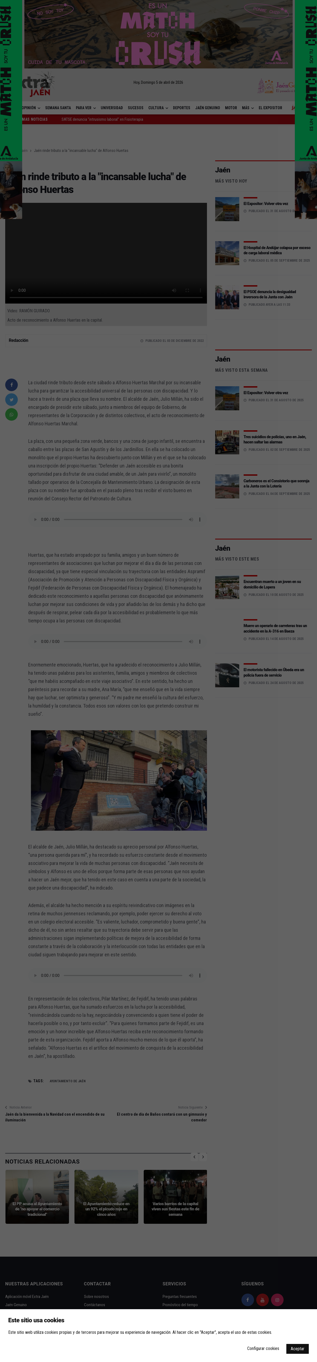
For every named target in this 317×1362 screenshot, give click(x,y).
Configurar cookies (263, 1348)
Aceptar (297, 1348)
